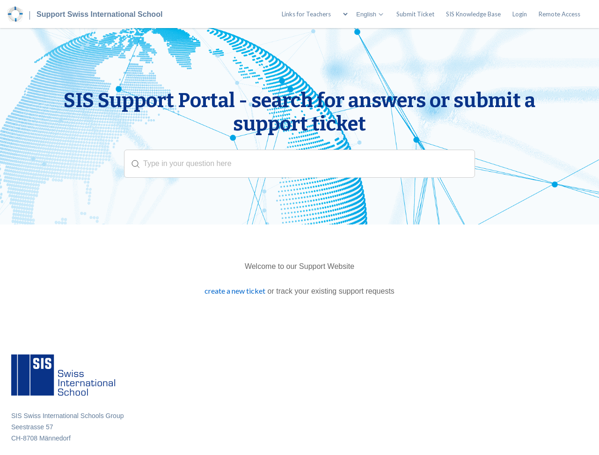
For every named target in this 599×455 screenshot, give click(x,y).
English (366, 14)
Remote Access (559, 14)
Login (519, 14)
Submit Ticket (415, 14)
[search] (299, 164)
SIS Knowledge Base (473, 14)
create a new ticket (235, 290)
